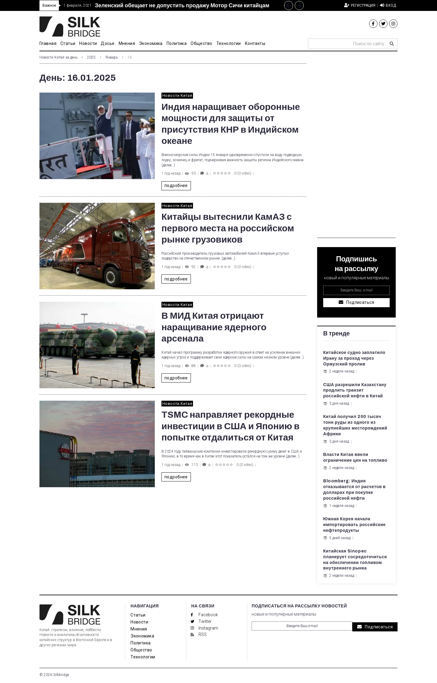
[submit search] (392, 44)
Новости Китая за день (58, 57)
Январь (111, 57)
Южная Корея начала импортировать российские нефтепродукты (354, 525)
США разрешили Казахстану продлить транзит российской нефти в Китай (355, 390)
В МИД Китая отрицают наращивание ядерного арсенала (213, 327)
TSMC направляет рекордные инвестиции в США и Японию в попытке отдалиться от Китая (230, 426)
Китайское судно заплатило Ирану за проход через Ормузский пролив (354, 358)
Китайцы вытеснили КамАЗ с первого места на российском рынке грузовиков (227, 228)
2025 (91, 57)
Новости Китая (177, 95)
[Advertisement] (356, 147)
